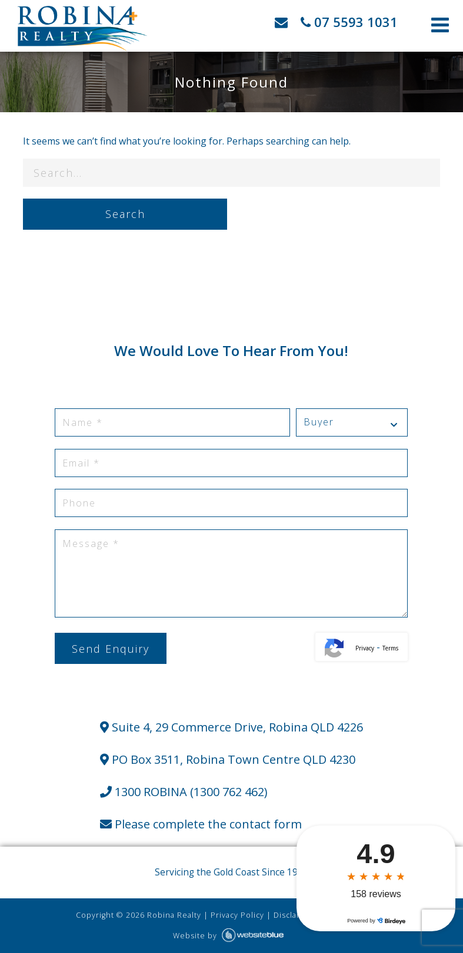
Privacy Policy (237, 915)
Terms (390, 648)
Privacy (364, 648)
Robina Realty (174, 915)
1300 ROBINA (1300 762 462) (184, 792)
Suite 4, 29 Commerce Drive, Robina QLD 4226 (231, 727)
